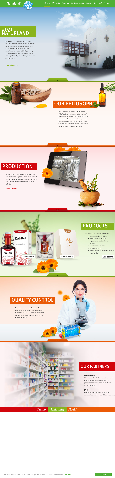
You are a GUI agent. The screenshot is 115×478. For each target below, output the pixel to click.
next (57, 80)
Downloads (98, 3)
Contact (107, 3)
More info (67, 474)
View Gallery (11, 189)
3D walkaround (11, 65)
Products (74, 3)
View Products (108, 257)
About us (47, 3)
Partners (89, 3)
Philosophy (56, 3)
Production (66, 3)
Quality (82, 3)
